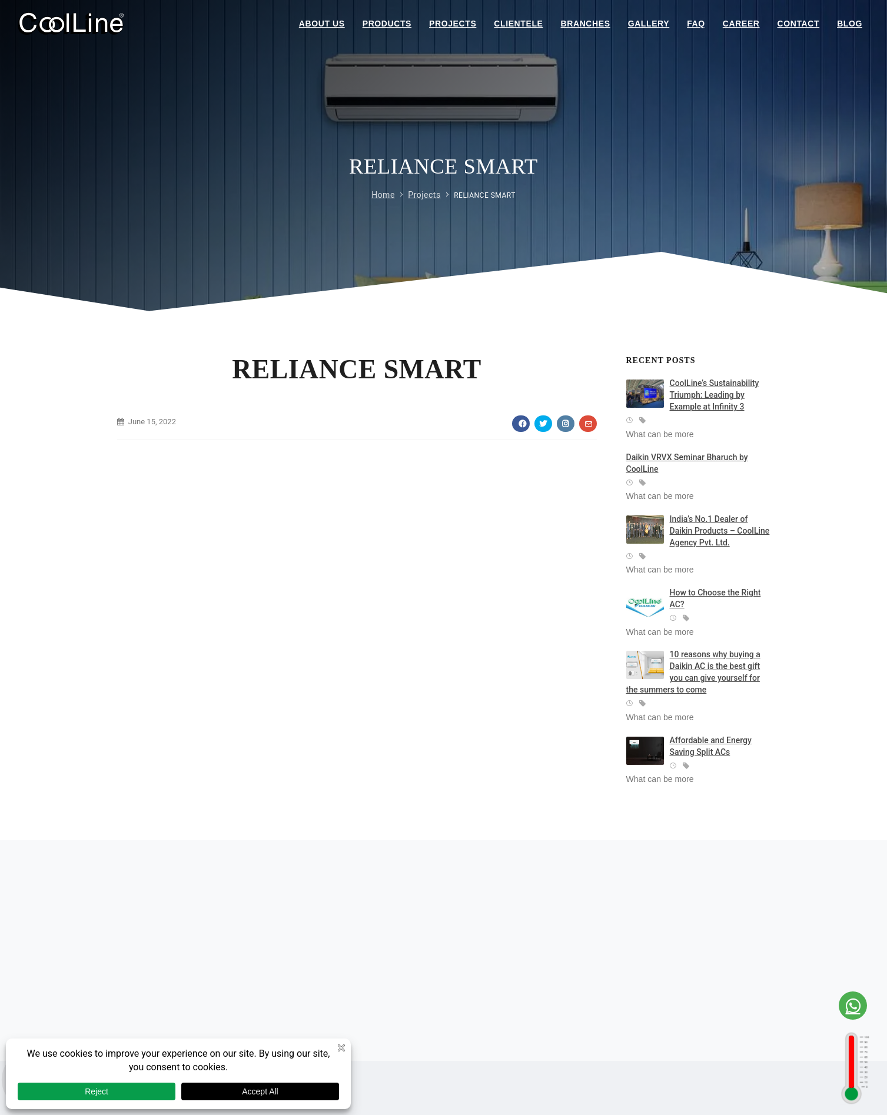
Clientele (518, 23)
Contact (799, 23)
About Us (322, 23)
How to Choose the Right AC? (715, 598)
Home (383, 194)
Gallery (649, 23)
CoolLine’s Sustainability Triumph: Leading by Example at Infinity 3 (714, 394)
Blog (849, 23)
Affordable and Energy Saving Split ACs (711, 746)
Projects (452, 23)
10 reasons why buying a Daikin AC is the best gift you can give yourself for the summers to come (693, 672)
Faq (696, 23)
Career (741, 23)
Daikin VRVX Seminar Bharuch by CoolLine (687, 463)
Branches (585, 23)
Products (387, 23)
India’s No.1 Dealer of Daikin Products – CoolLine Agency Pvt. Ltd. (720, 530)
